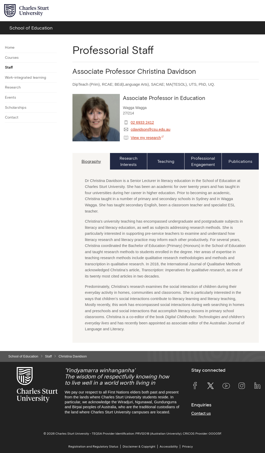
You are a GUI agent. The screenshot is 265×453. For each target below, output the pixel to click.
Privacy (187, 446)
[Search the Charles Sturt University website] (245, 11)
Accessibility (169, 446)
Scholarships (15, 107)
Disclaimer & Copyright (139, 446)
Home (9, 47)
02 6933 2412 (142, 122)
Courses (12, 57)
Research (13, 87)
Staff (9, 67)
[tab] (91, 161)
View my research (146, 138)
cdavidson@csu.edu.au (150, 129)
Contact (11, 117)
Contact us (201, 413)
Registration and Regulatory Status (93, 446)
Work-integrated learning (25, 77)
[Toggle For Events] (53, 97)
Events (10, 97)
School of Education (23, 356)
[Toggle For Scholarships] (53, 107)
